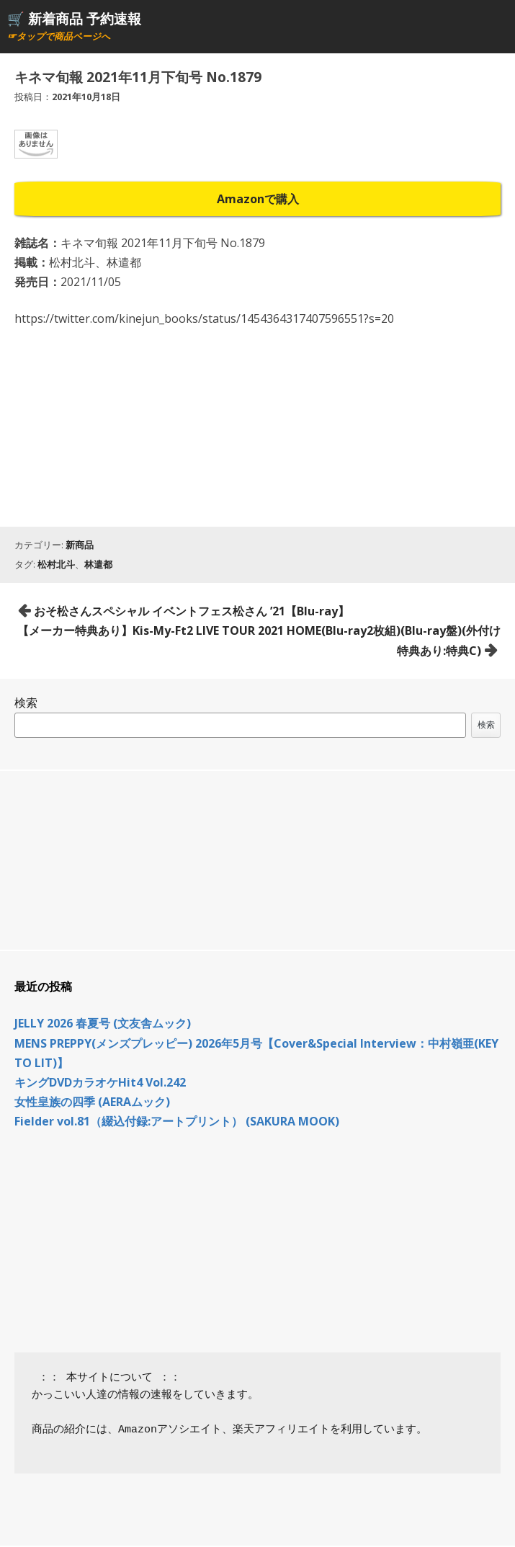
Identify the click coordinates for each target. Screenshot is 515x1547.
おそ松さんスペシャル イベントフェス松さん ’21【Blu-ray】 (191, 611)
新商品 (80, 544)
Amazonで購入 (258, 199)
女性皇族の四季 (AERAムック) (92, 1102)
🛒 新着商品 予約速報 (74, 18)
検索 (25, 702)
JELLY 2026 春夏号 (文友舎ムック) (102, 1023)
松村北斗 (56, 564)
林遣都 (98, 564)
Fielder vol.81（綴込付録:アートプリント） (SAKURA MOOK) (176, 1121)
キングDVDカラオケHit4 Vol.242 (100, 1082)
